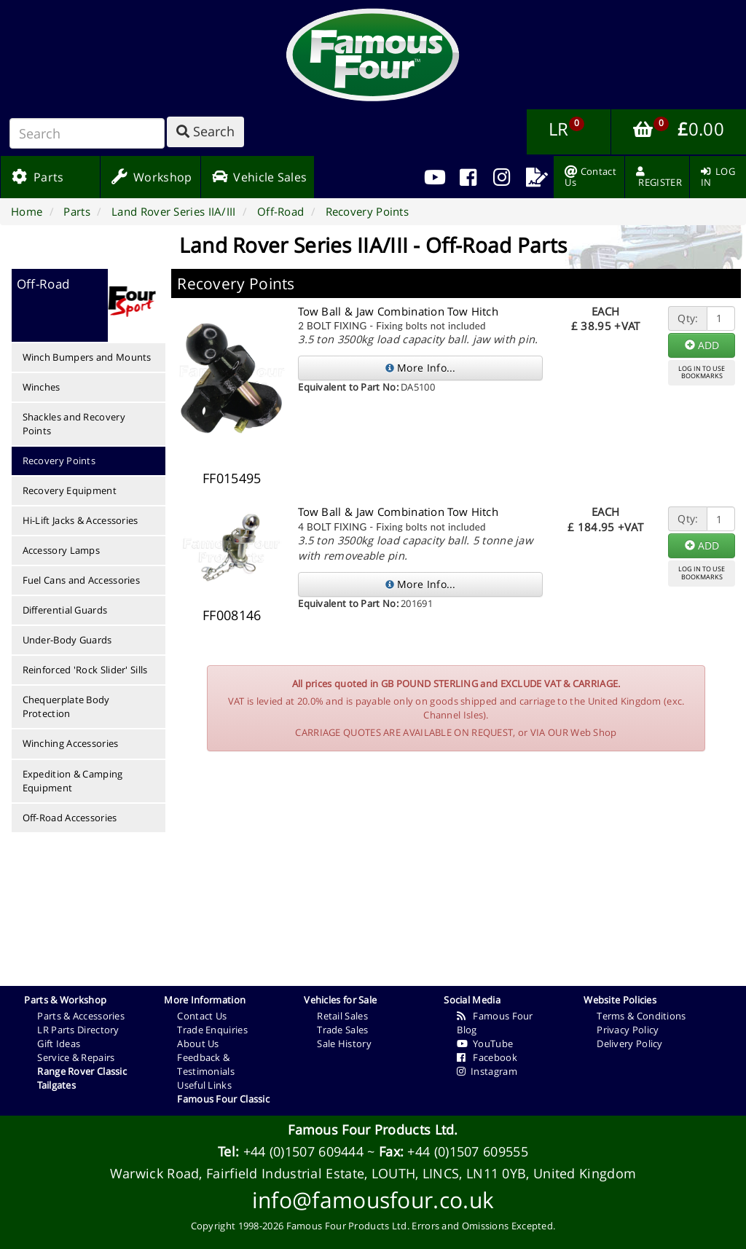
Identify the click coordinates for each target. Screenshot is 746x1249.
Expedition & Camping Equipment (73, 780)
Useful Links (204, 1085)
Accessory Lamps (62, 550)
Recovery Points (59, 460)
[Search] (87, 133)
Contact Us (202, 1015)
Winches (41, 387)
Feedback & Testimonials (206, 1064)
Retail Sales (342, 1015)
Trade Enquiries (212, 1029)
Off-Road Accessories (70, 817)
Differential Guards (65, 609)
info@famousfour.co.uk (373, 1200)
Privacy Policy (628, 1029)
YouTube (485, 1043)
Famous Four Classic (223, 1098)
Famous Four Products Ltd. (373, 1129)
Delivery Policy (630, 1043)
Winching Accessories (71, 743)
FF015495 (232, 478)
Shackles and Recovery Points (74, 423)
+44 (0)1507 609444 (303, 1151)
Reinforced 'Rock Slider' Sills (85, 669)
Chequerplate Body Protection (66, 706)
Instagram (487, 1071)
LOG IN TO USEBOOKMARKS (701, 372)
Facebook (487, 1057)
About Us (198, 1043)
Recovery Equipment (70, 490)
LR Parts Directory (78, 1029)
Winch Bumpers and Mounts (87, 357)
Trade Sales (342, 1029)
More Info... (420, 368)
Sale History (344, 1043)
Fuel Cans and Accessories (82, 580)
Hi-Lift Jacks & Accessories (80, 520)
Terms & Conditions (641, 1015)
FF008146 (232, 615)
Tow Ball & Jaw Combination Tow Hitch (398, 311)
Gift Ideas (58, 1043)
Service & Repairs (75, 1057)
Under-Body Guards (67, 639)
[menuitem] (468, 177)
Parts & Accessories (81, 1015)
